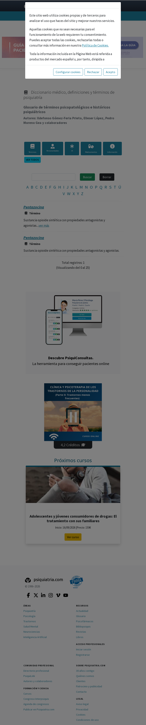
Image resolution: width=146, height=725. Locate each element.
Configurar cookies (68, 72)
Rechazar (93, 72)
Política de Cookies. (95, 45)
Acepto (110, 72)
